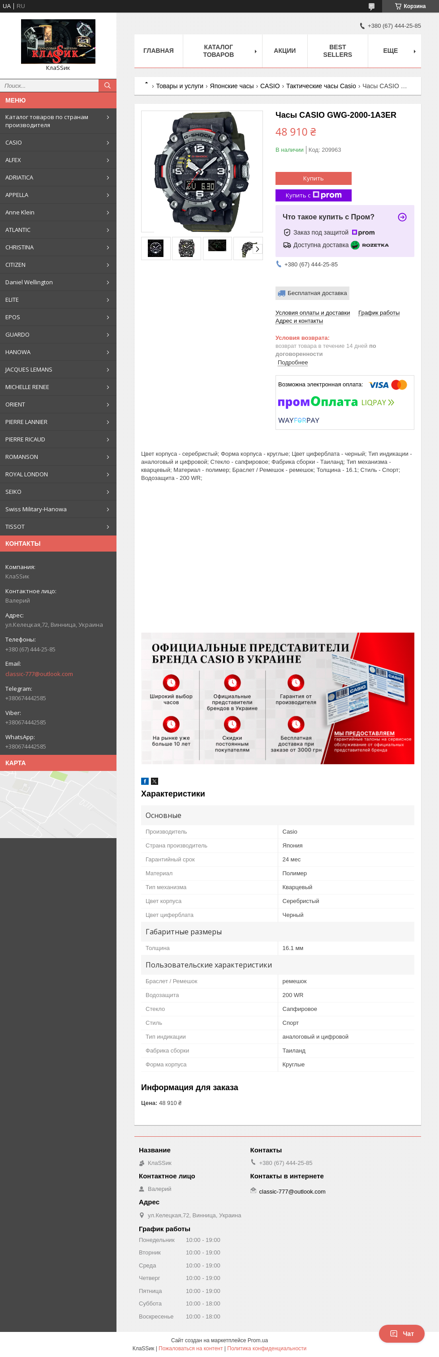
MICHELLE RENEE (27, 387)
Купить (313, 178)
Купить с (314, 195)
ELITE (12, 299)
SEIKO (13, 492)
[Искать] (107, 85)
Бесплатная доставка (317, 293)
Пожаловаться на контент (191, 1348)
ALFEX (13, 160)
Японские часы (232, 86)
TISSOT (15, 526)
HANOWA (17, 352)
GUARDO (17, 334)
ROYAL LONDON (26, 474)
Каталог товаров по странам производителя (46, 121)
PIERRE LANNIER (26, 422)
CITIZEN (15, 265)
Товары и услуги (179, 86)
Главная (158, 50)
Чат (402, 1334)
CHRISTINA (19, 247)
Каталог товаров (218, 50)
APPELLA (16, 195)
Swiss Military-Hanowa (36, 509)
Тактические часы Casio (321, 86)
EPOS (12, 317)
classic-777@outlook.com (39, 674)
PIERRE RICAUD (25, 439)
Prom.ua (258, 1340)
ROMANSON (21, 457)
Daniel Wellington (29, 282)
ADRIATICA (19, 177)
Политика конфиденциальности (266, 1348)
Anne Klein (19, 212)
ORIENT (15, 404)
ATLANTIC (17, 230)
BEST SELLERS (338, 50)
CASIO (13, 142)
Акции (285, 50)
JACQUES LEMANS (28, 369)
